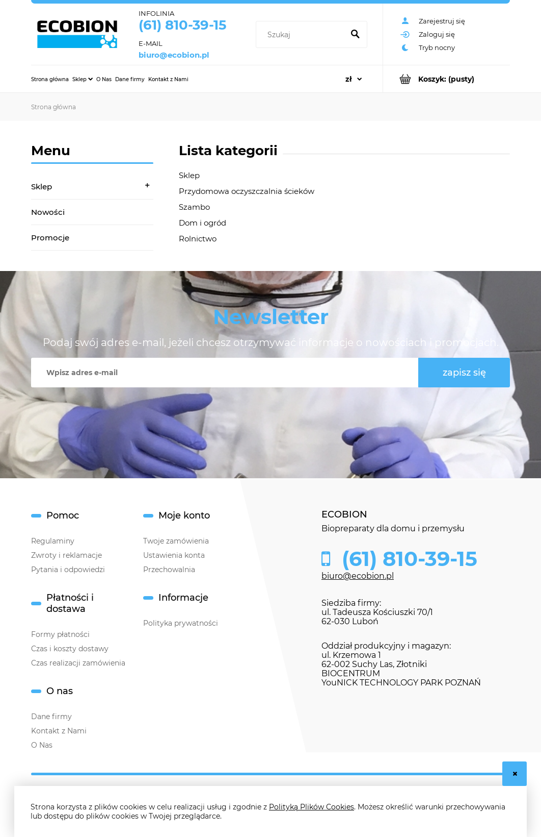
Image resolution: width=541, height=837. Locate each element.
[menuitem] (50, 79)
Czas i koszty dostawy (70, 648)
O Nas (41, 745)
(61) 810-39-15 (182, 25)
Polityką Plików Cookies (311, 806)
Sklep (41, 186)
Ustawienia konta (174, 555)
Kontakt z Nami (59, 730)
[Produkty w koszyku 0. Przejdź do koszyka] (446, 78)
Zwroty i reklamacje (66, 555)
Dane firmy (51, 716)
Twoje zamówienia (176, 541)
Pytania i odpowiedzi (68, 569)
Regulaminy (52, 541)
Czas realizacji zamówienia (78, 663)
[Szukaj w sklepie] (301, 34)
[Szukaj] (355, 34)
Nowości (48, 212)
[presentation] (260, 412)
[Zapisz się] (464, 372)
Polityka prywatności (180, 623)
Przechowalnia (169, 569)
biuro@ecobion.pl (174, 55)
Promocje (50, 237)
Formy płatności (60, 634)
